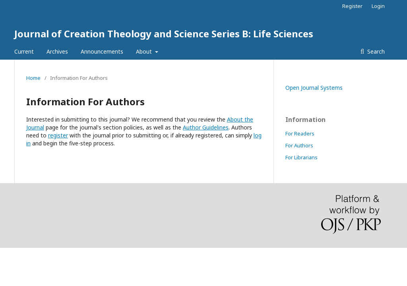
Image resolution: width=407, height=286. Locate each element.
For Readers (299, 133)
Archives (57, 51)
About (144, 51)
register (58, 135)
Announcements (102, 51)
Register (352, 6)
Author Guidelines (206, 127)
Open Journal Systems (314, 87)
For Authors (299, 145)
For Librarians (301, 157)
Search (375, 51)
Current (24, 51)
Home (33, 77)
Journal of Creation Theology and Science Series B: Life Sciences (163, 33)
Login (378, 6)
